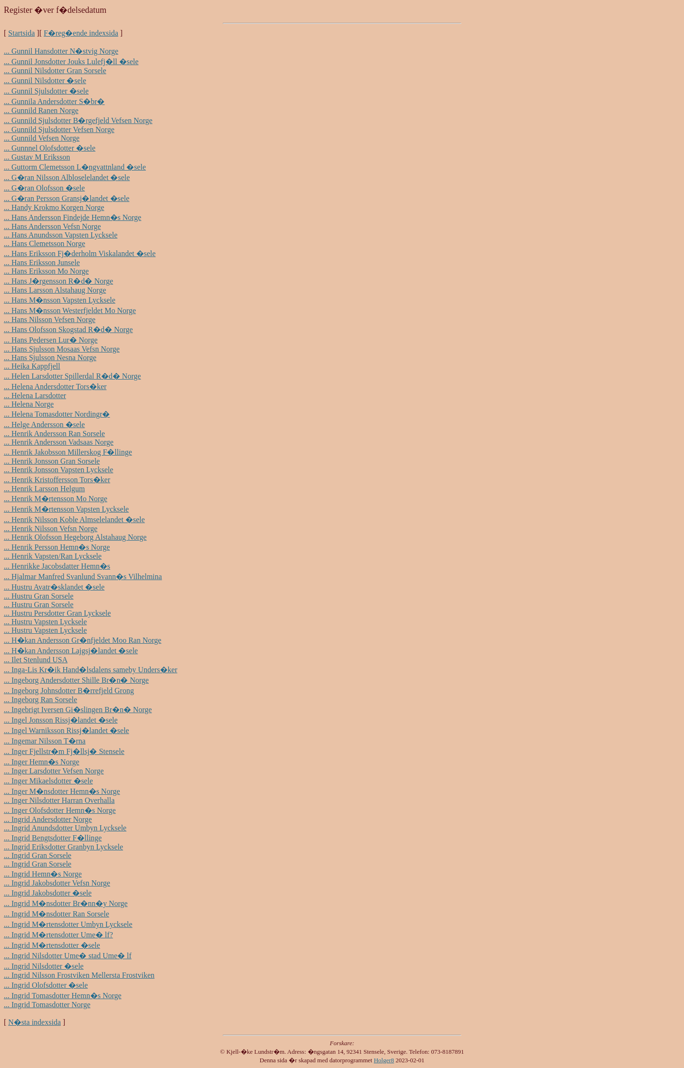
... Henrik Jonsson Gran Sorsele (52, 461)
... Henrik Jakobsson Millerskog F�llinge (68, 452)
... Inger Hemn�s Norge (41, 762)
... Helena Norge (29, 404)
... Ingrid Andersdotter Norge (48, 819)
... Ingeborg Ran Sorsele (40, 700)
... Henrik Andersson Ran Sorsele (54, 433)
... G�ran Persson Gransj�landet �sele (66, 198)
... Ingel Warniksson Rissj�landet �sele (66, 730)
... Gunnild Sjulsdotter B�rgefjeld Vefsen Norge (78, 120)
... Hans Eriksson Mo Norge (46, 271)
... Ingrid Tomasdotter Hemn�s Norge (63, 996)
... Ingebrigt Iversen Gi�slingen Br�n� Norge (78, 710)
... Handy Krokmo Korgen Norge (54, 207)
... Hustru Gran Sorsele (39, 596)
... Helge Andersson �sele (44, 424)
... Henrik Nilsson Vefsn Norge (50, 528)
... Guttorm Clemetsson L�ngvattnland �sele (75, 167)
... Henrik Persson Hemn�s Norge (57, 547)
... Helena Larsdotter (35, 395)
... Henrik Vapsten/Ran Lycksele (53, 556)
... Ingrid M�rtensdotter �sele (52, 945)
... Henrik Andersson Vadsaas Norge (59, 442)
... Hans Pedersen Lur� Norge (50, 340)
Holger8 (384, 1060)
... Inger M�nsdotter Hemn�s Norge (62, 791)
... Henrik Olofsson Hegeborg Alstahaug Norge (75, 537)
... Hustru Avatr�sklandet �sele (54, 587)
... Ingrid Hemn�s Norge (43, 874)
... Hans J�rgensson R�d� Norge (58, 281)
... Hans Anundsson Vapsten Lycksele (60, 235)
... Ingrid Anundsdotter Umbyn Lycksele (65, 828)
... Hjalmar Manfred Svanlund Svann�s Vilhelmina (83, 576)
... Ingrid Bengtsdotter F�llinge (53, 838)
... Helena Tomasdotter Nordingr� (57, 414)
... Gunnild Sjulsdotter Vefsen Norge (59, 129)
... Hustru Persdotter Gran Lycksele (57, 613)
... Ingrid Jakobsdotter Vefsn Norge (57, 883)
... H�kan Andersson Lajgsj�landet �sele (71, 651)
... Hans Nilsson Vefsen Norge (49, 319)
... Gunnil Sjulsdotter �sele (46, 91)
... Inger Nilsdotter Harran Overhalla (59, 800)
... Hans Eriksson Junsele (42, 262)
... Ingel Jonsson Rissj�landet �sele (61, 720)
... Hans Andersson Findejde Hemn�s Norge (72, 217)
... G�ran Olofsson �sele (44, 188)
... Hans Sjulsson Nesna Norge (50, 357)
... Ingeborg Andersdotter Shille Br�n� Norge (76, 680)
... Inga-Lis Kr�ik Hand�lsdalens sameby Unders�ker (90, 670)
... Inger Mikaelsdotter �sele (48, 781)
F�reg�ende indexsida (81, 33)
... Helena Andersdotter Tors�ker (55, 386)
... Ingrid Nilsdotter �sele (44, 966)
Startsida (21, 33)
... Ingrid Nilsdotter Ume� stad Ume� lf (68, 956)
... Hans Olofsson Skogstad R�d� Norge (68, 329)
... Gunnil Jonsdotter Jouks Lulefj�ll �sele (71, 61)
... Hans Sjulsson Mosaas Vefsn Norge (62, 349)
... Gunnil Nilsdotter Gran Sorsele (55, 71)
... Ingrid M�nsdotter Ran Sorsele (56, 914)
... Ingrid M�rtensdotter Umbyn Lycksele (68, 924)
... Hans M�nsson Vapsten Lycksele (59, 300)
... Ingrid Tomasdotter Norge (47, 1005)
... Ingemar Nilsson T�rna (45, 741)
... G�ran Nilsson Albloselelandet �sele (67, 177)
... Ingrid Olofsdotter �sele (46, 985)
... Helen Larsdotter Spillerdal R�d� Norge (72, 376)
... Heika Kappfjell (32, 366)
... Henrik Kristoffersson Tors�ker (57, 480)
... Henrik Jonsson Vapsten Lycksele (58, 470)
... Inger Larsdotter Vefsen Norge (54, 771)
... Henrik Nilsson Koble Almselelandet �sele (74, 519)
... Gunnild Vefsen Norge (41, 138)
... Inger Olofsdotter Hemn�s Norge (60, 810)
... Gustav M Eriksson (37, 157)
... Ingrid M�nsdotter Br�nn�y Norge (66, 903)
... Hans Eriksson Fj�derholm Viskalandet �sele (80, 253)
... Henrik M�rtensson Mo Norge (55, 499)
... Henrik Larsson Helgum (44, 489)
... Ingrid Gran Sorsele (37, 855)
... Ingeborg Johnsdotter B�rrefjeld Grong (69, 691)
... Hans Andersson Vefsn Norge (52, 226)
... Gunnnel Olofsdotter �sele (49, 148)
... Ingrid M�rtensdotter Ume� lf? (58, 935)
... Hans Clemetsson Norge (44, 243)
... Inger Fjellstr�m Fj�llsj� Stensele (64, 751)
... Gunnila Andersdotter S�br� (54, 101)
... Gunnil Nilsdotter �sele (45, 80)
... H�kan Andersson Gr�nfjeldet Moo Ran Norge (83, 640)
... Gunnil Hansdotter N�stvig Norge (61, 51)
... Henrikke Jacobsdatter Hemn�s (57, 566)
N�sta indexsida (34, 1022)
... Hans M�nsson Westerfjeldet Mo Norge (70, 310)
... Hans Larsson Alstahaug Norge (55, 290)
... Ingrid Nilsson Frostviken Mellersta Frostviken (79, 975)
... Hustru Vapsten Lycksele (45, 622)
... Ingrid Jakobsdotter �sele (48, 893)
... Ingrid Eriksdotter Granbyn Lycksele (63, 847)
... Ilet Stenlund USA (35, 660)
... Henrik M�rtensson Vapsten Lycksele (66, 509)
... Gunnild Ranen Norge (41, 110)
